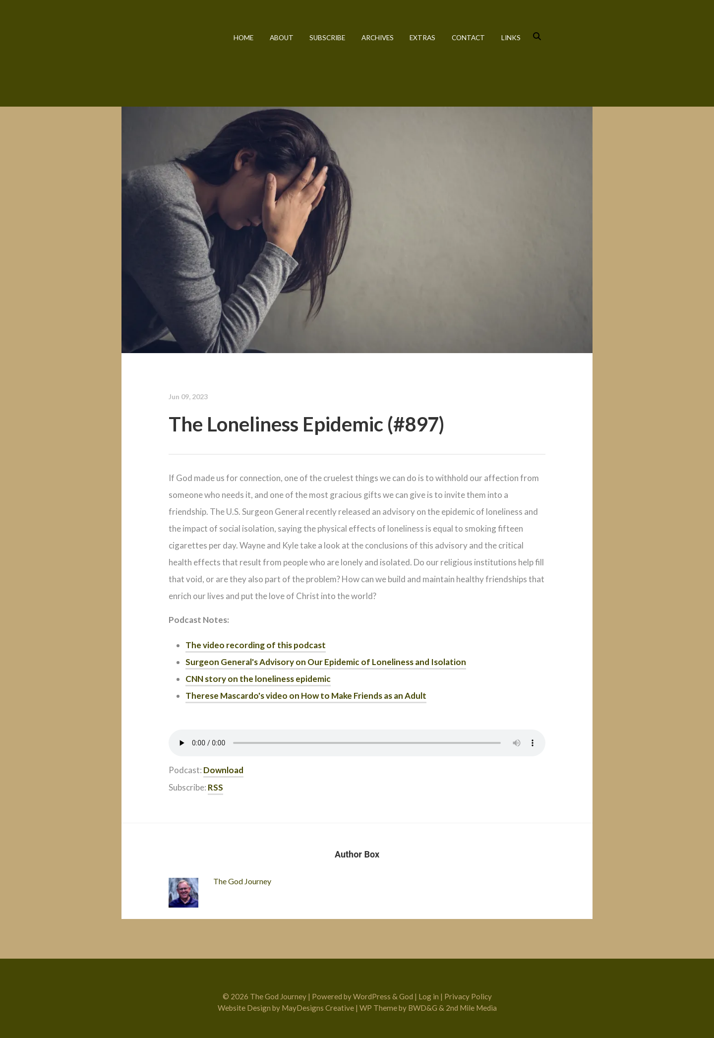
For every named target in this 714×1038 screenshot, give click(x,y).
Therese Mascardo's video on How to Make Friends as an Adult (305, 695)
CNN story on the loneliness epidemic (258, 678)
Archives (377, 38)
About (282, 38)
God (406, 996)
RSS (215, 787)
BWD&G (422, 1007)
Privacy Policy (468, 996)
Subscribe (327, 38)
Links (511, 38)
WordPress (372, 996)
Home (243, 38)
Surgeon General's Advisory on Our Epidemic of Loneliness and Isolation (325, 662)
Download (223, 770)
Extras (422, 38)
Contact (468, 38)
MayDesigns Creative (318, 1007)
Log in (428, 996)
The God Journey (164, 50)
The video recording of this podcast (255, 645)
